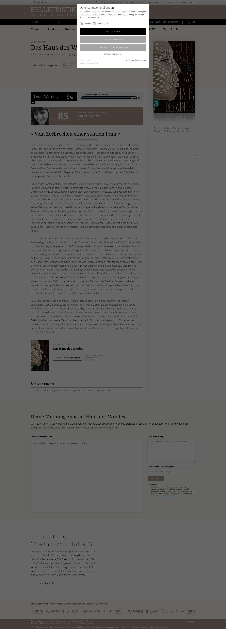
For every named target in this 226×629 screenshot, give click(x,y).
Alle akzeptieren (113, 31)
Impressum (130, 60)
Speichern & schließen (113, 39)
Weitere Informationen (113, 54)
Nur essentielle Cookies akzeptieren (113, 47)
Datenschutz (141, 60)
